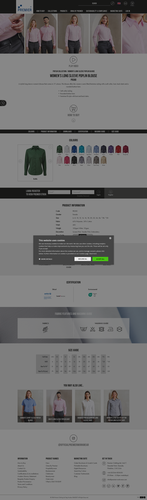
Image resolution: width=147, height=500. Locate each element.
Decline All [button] (82, 259)
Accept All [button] (100, 259)
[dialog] (73, 250)
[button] (45, 259)
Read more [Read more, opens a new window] (93, 253)
